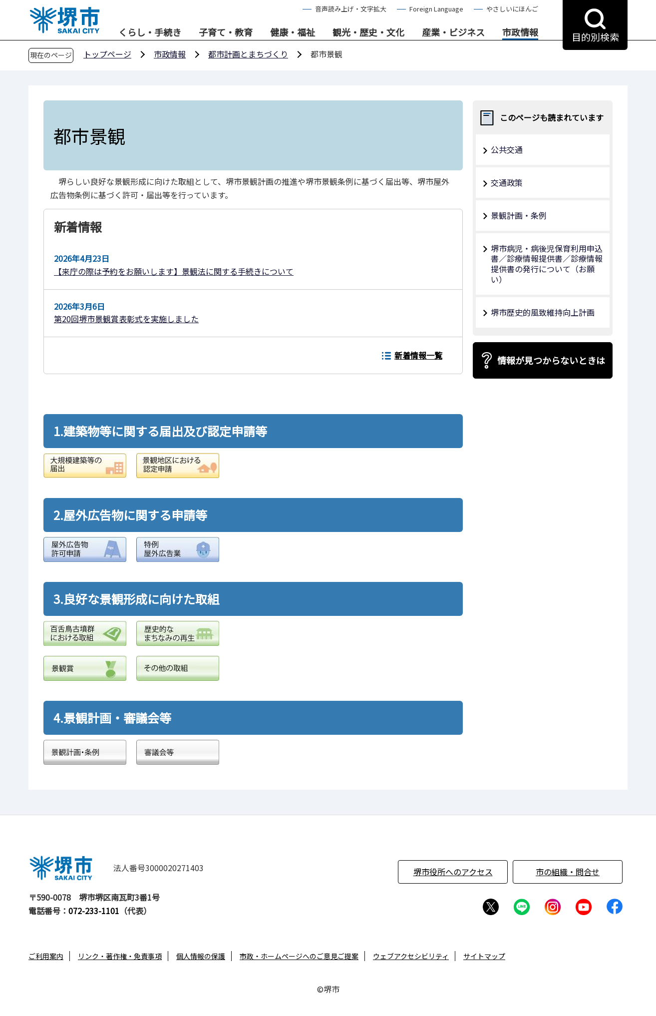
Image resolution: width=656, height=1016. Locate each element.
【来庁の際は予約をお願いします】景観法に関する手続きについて (174, 271)
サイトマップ (484, 956)
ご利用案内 (45, 956)
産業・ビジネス (453, 32)
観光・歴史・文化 (368, 32)
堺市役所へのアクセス (453, 872)
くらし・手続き (149, 32)
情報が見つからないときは (551, 360)
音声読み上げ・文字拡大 (350, 8)
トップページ (107, 54)
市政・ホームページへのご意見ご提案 (299, 956)
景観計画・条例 (519, 215)
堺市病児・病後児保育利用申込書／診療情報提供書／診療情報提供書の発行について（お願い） (547, 263)
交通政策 (507, 182)
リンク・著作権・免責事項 (120, 956)
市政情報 (520, 32)
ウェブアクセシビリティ (411, 956)
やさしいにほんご (512, 8)
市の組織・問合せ (568, 872)
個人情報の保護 (200, 956)
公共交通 (507, 149)
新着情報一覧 (418, 355)
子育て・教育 (226, 32)
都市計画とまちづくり (248, 54)
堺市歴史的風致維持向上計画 (543, 312)
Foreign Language (436, 8)
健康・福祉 (292, 32)
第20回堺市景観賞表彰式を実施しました (126, 319)
